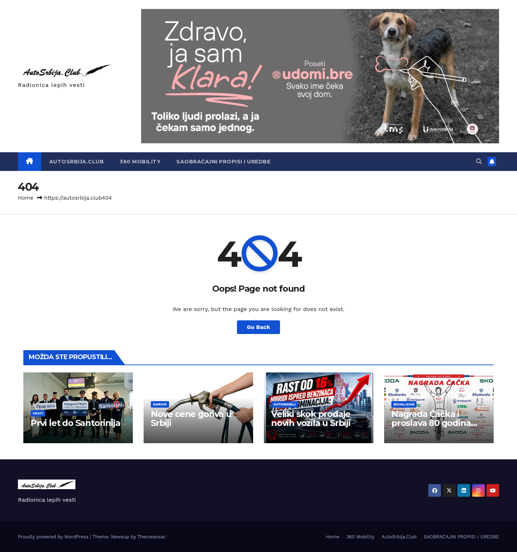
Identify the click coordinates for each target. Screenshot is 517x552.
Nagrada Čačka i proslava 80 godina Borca (431, 423)
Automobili (284, 404)
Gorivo (160, 404)
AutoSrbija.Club (76, 161)
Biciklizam (403, 404)
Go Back (258, 327)
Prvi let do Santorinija (75, 423)
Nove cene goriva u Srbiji (191, 418)
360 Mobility (140, 161)
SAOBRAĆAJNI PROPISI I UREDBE (223, 161)
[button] (479, 161)
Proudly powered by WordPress (54, 536)
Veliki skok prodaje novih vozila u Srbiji (310, 418)
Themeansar (151, 536)
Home (25, 198)
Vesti (38, 413)
